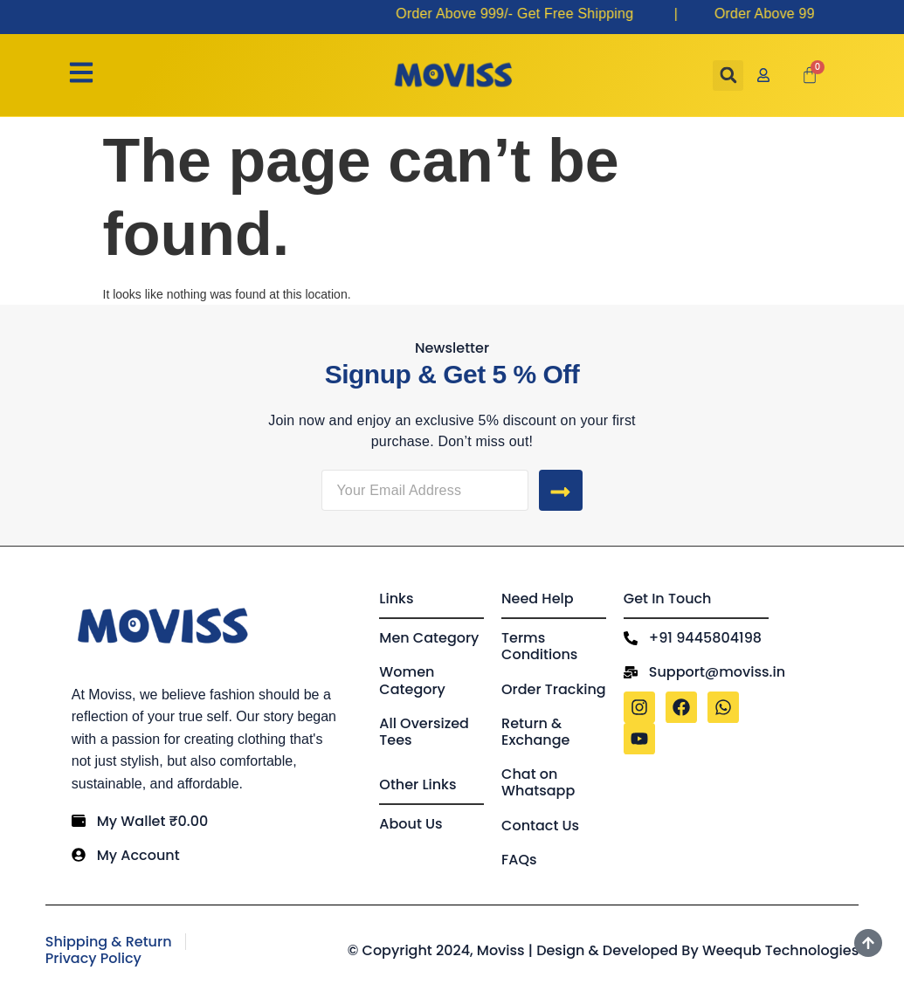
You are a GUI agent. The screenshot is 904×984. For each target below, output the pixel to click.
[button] (728, 75)
